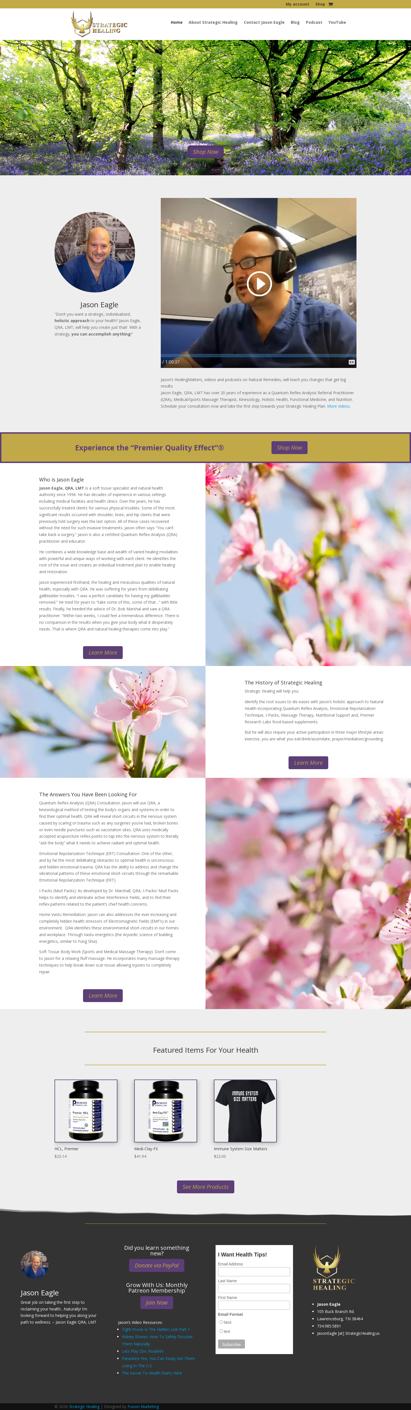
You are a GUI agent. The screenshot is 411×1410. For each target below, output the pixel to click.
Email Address (230, 1264)
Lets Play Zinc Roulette (143, 1351)
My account (297, 4)
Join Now (156, 1302)
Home (177, 22)
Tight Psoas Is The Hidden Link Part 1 (156, 1329)
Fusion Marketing (143, 1406)
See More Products (206, 1187)
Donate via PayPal (157, 1265)
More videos (338, 406)
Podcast (314, 22)
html (227, 1322)
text (227, 1331)
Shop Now (205, 151)
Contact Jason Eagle (264, 22)
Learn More (103, 652)
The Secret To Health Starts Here (152, 1373)
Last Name (227, 1281)
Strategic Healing (84, 1406)
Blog (295, 22)
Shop (320, 4)
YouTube (337, 22)
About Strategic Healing (213, 22)
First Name (227, 1297)
